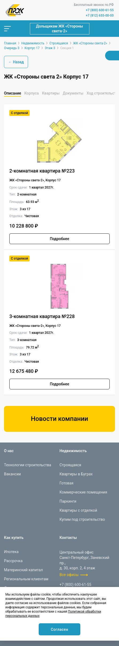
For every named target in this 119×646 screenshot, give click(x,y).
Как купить (13, 537)
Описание (12, 93)
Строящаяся (70, 465)
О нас (9, 451)
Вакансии (12, 474)
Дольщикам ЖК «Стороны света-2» (59, 28)
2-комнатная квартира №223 (42, 171)
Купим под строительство (82, 519)
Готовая (66, 483)
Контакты (68, 537)
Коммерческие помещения (83, 492)
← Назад (16, 62)
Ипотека (11, 552)
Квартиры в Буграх (76, 474)
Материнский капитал (23, 570)
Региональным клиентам (26, 579)
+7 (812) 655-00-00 (100, 15)
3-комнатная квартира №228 (42, 316)
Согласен (59, 629)
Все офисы (69, 575)
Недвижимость (73, 451)
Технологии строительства (27, 465)
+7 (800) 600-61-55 (100, 10)
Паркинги (68, 501)
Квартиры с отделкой (78, 510)
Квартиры (51, 93)
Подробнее (59, 239)
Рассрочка (13, 561)
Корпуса (31, 93)
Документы (73, 93)
